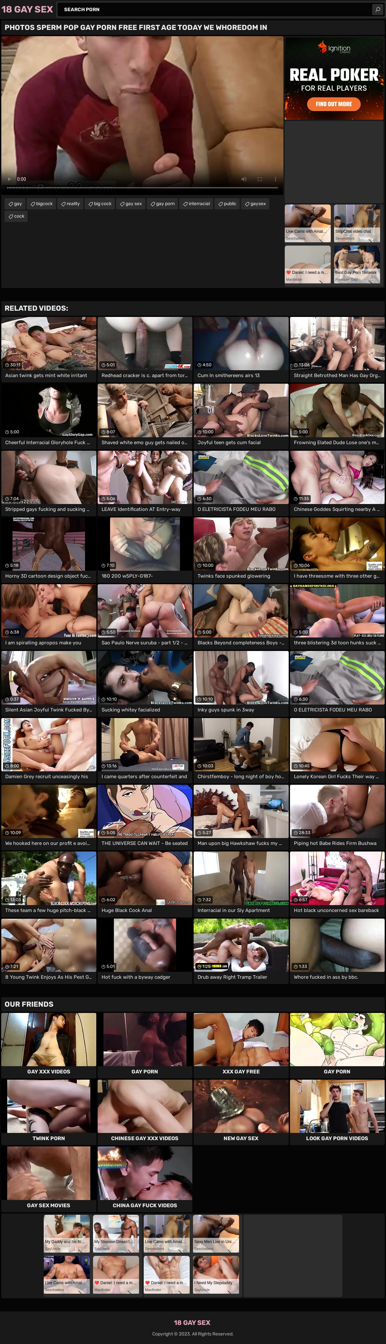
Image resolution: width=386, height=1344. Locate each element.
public (230, 203)
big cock (102, 203)
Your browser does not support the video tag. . (142, 115)
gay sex (134, 203)
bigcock (44, 203)
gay (18, 203)
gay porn (165, 203)
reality (73, 203)
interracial (199, 203)
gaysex (258, 203)
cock (19, 216)
